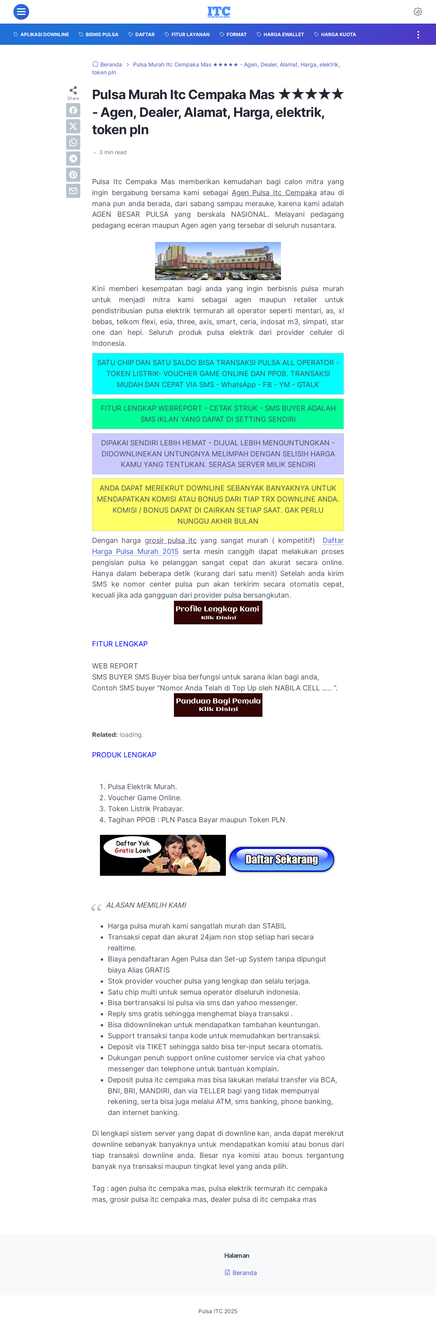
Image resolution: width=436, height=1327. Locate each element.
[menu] (21, 12)
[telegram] (73, 158)
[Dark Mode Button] (418, 12)
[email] (73, 191)
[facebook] (73, 110)
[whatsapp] (73, 142)
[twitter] (73, 126)
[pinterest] (73, 175)
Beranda (240, 1273)
